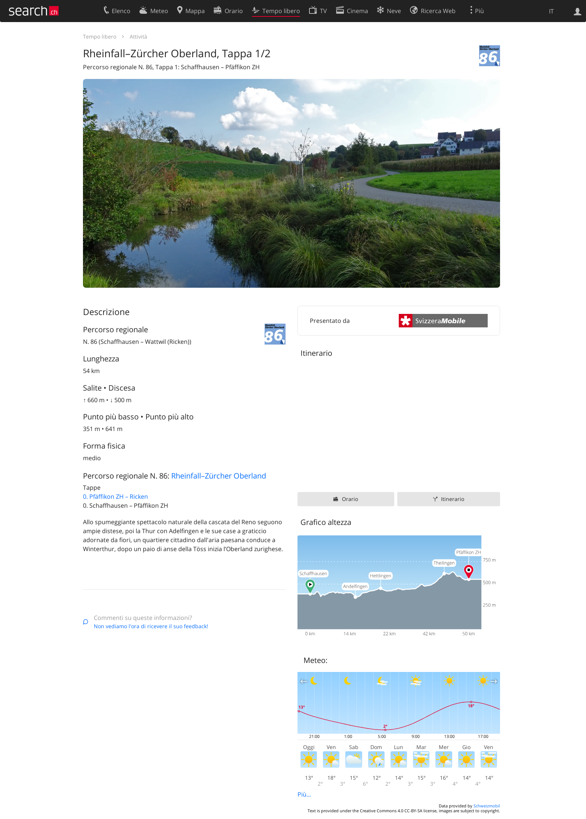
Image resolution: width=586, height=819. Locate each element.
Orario (350, 498)
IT (551, 11)
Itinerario (452, 498)
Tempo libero (99, 36)
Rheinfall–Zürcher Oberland (218, 476)
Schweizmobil (487, 806)
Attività (138, 36)
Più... (304, 794)
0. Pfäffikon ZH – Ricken (115, 496)
